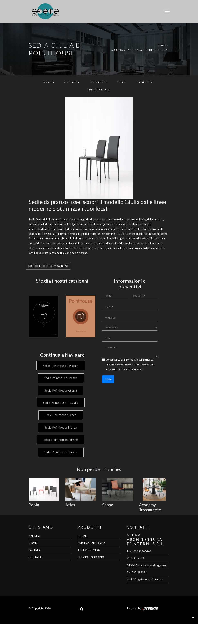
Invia (108, 379)
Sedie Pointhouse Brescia (60, 378)
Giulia (163, 50)
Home (162, 45)
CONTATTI (35, 557)
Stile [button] (121, 82)
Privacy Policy (112, 369)
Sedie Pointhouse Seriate (60, 452)
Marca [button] (48, 82)
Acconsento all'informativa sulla (129, 359)
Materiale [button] (98, 82)
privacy (148, 359)
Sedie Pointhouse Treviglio (60, 402)
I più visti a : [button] (98, 89)
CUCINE (82, 536)
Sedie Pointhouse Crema (60, 390)
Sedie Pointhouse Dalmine (60, 439)
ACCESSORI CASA (89, 550)
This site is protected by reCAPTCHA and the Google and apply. (130, 366)
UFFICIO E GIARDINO (91, 557)
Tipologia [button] (144, 82)
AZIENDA (34, 536)
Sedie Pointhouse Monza (60, 427)
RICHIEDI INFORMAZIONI (48, 266)
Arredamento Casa (126, 50)
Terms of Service (130, 369)
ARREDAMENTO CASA (91, 543)
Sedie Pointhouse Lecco (60, 415)
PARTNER (34, 550)
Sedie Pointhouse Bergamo (60, 365)
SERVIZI (33, 543)
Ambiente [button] (72, 82)
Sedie (150, 50)
